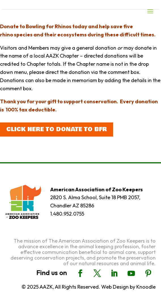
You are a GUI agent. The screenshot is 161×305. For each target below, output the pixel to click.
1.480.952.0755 (67, 213)
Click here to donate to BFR (56, 129)
